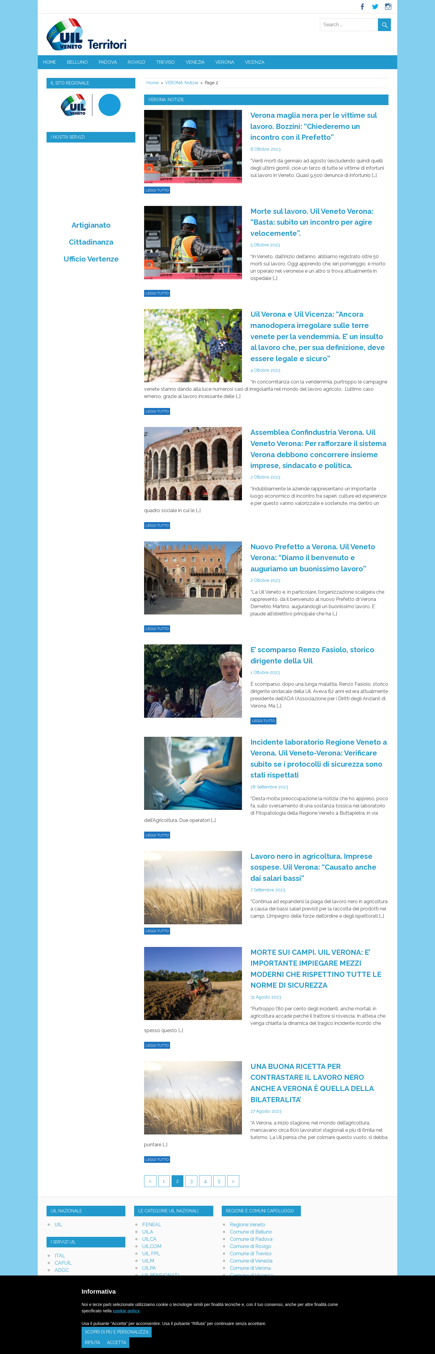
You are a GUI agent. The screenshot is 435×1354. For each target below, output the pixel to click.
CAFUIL (63, 1257)
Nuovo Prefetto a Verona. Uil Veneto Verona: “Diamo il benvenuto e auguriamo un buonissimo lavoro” (313, 555)
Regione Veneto (247, 1218)
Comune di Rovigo (250, 1240)
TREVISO (165, 62)
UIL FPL (151, 1247)
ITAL (60, 1250)
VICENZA (254, 62)
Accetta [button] (116, 1342)
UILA (147, 1225)
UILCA (149, 1233)
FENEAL (151, 1218)
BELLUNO (77, 62)
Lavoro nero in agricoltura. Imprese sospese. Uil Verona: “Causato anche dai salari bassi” (313, 863)
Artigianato (91, 225)
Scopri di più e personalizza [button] (116, 1332)
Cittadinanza (91, 242)
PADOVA (108, 62)
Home (49, 62)
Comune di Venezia (251, 1254)
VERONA (224, 62)
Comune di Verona (250, 1262)
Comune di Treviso (251, 1247)
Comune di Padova (251, 1233)
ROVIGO (136, 62)
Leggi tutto (157, 190)
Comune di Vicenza (251, 1269)
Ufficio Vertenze (91, 259)
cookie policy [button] (126, 1310)
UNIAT (62, 1271)
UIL (58, 1218)
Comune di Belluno (251, 1225)
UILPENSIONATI (160, 1269)
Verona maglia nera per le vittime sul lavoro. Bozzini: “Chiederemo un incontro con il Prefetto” (313, 126)
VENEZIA (195, 62)
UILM (148, 1254)
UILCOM (151, 1240)
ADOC (62, 1264)
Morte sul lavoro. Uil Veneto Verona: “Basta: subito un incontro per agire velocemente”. (312, 221)
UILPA (149, 1262)
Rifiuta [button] (92, 1342)
